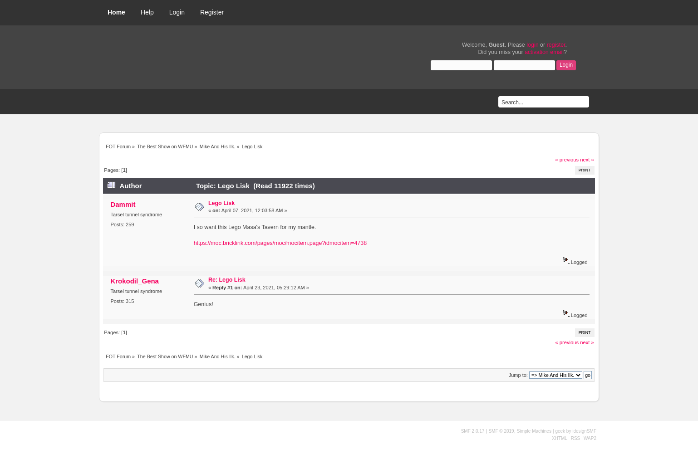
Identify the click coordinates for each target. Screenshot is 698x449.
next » (587, 159)
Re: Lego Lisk (227, 280)
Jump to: (518, 375)
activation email (544, 52)
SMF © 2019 (501, 431)
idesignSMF (584, 431)
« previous (567, 159)
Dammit (122, 204)
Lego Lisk (221, 203)
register (556, 45)
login (532, 45)
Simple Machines (534, 431)
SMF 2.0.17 (473, 431)
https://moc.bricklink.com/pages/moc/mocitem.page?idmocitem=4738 (280, 243)
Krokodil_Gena (134, 281)
